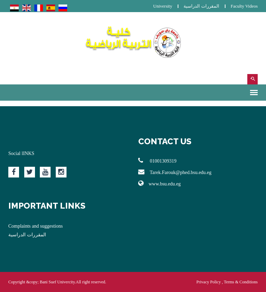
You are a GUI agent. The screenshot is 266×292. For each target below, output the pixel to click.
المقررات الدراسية (201, 6)
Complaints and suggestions (35, 226)
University (162, 6)
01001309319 (157, 160)
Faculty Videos (244, 6)
